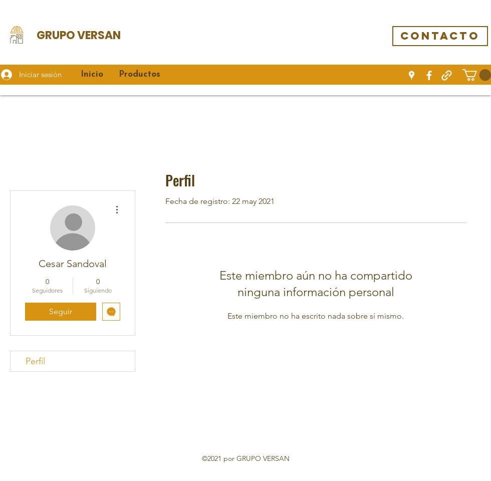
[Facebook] (429, 75)
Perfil (35, 361)
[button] (476, 75)
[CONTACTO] (440, 36)
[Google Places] (411, 75)
